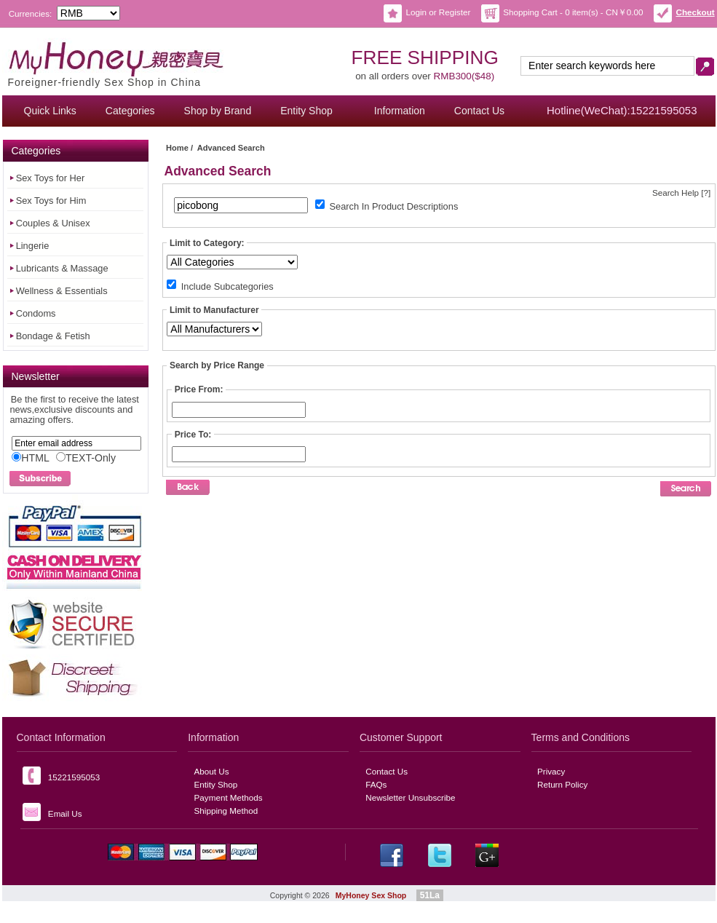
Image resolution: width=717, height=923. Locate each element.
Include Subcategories (227, 285)
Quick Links (50, 110)
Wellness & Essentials (58, 290)
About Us (211, 771)
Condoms (32, 313)
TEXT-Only (86, 458)
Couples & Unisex (49, 223)
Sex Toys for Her (47, 178)
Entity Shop (306, 110)
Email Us (52, 812)
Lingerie (29, 245)
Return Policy (562, 784)
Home (177, 147)
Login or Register (427, 12)
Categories (130, 110)
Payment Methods (228, 797)
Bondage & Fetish (49, 335)
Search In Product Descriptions (393, 205)
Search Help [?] (681, 192)
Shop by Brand (218, 110)
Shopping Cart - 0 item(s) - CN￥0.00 (562, 12)
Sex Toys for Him (48, 200)
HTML (30, 458)
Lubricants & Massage (58, 268)
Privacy (551, 771)
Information (399, 110)
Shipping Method (226, 810)
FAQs (376, 784)
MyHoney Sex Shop (371, 895)
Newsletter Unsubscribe (410, 797)
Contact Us (479, 110)
